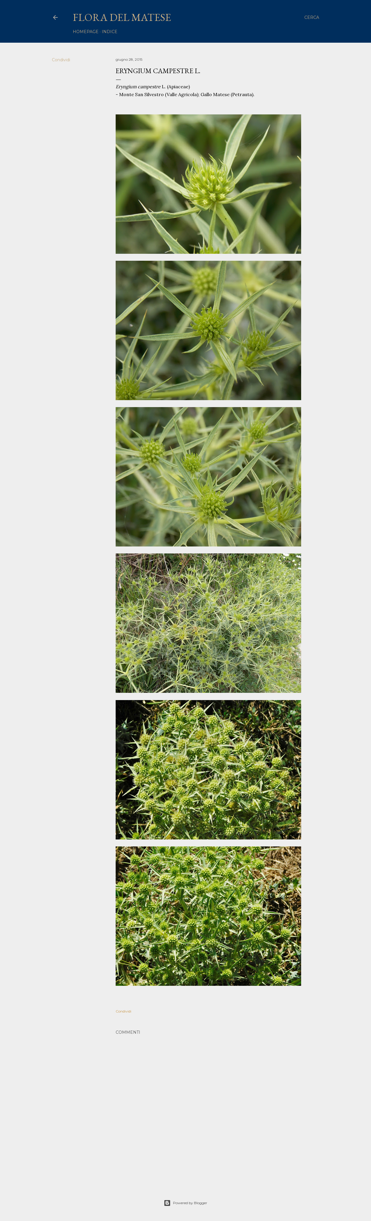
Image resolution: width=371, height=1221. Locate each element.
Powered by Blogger (185, 1203)
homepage (86, 31)
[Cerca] (311, 17)
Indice (109, 31)
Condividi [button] (61, 59)
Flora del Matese (122, 17)
